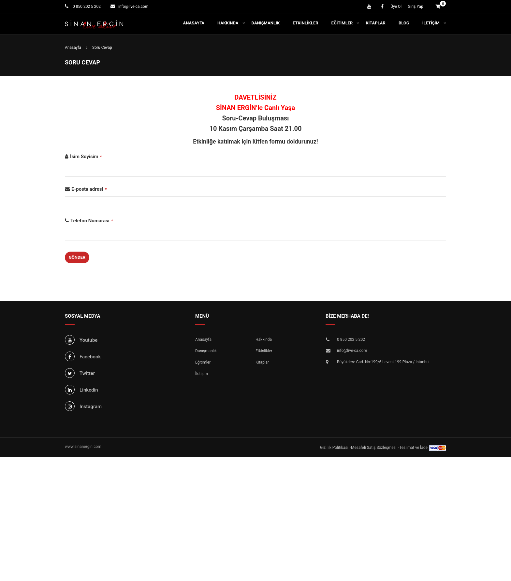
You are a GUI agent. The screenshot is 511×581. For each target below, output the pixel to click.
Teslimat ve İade (413, 447)
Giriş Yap (415, 6)
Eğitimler (342, 23)
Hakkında (228, 23)
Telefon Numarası (91, 221)
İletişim (431, 23)
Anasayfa (193, 23)
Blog (404, 23)
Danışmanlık (266, 23)
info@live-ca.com (133, 6)
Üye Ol (396, 6)
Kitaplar (376, 23)
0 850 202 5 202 (86, 6)
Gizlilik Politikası (334, 447)
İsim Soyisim (86, 156)
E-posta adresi (89, 189)
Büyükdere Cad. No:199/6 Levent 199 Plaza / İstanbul (383, 362)
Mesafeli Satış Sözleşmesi (374, 447)
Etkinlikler (305, 23)
